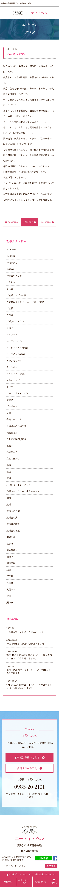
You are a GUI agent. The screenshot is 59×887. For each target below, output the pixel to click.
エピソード (11, 334)
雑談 (8, 596)
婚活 (8, 465)
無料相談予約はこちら (29, 757)
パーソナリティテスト (17, 393)
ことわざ (10, 282)
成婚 (8, 504)
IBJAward (11, 249)
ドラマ (9, 386)
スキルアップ (13, 380)
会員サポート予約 (29, 768)
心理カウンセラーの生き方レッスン (24, 491)
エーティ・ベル (14, 341)
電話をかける (41, 881)
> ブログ (51, 865)
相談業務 (10, 563)
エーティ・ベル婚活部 (17, 347)
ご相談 (9, 314)
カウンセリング (14, 360)
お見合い (10, 269)
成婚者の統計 (13, 524)
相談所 (9, 556)
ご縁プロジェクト (15, 321)
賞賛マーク (11, 589)
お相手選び (11, 262)
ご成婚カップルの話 (16, 295)
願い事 (9, 602)
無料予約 (8, 881)
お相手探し (11, 256)
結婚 (8, 569)
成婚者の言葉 (13, 530)
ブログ (9, 399)
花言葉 (9, 576)
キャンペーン (13, 367)
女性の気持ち (13, 458)
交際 (8, 412)
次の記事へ (47, 222)
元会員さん (11, 432)
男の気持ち (11, 550)
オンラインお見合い (16, 354)
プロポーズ (11, 406)
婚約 (8, 471)
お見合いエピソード (16, 275)
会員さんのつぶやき (16, 426)
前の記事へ (11, 222)
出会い (9, 445)
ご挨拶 (9, 308)
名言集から (11, 452)
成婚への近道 (13, 511)
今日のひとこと (14, 419)
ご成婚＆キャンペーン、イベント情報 (25, 301)
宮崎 (8, 478)
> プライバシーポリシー (16, 865)
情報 (8, 497)
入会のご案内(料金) (16, 439)
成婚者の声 (11, 517)
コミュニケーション (16, 373)
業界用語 (10, 537)
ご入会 (9, 288)
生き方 (9, 543)
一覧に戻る (29, 222)
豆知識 (9, 582)
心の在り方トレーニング (18, 484)
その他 (9, 327)
